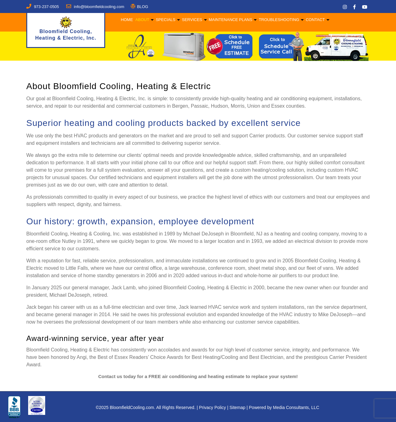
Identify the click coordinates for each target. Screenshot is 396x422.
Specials (165, 19)
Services (191, 19)
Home (126, 19)
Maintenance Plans (230, 19)
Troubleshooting (278, 19)
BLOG (142, 6)
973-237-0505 (46, 6)
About (142, 19)
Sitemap (237, 407)
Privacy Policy (212, 407)
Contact (315, 19)
